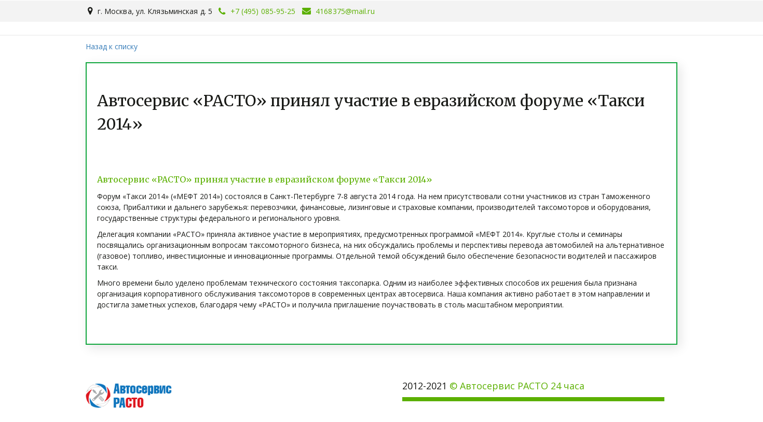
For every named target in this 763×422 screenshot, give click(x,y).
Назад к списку (112, 46)
